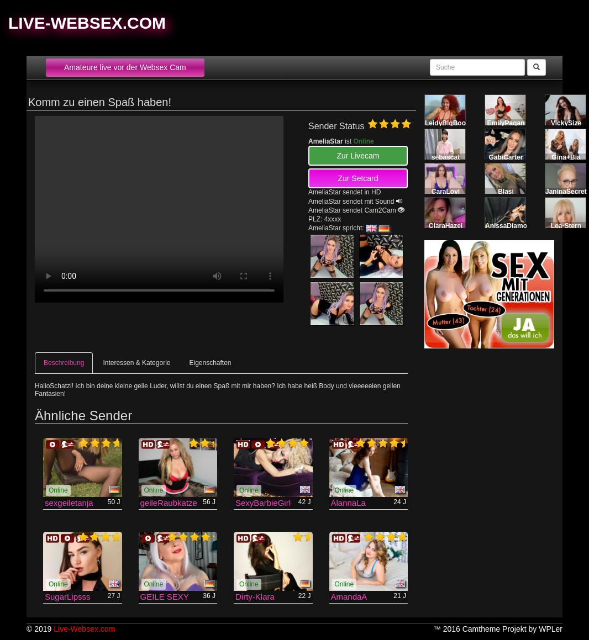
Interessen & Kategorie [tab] (136, 363)
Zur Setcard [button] (358, 178)
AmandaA (349, 596)
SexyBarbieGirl (263, 502)
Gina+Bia (565, 157)
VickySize (566, 123)
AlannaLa (348, 502)
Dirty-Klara (255, 596)
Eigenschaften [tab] (210, 363)
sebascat (446, 157)
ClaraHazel (445, 226)
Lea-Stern (566, 226)
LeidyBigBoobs (449, 123)
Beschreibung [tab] (64, 363)
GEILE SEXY (164, 596)
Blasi (506, 191)
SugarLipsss (68, 596)
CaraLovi (446, 191)
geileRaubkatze (168, 502)
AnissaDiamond (510, 226)
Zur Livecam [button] (357, 155)
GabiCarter (505, 157)
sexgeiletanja (69, 502)
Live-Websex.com (87, 23)
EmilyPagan (505, 123)
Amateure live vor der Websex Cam (125, 67)
